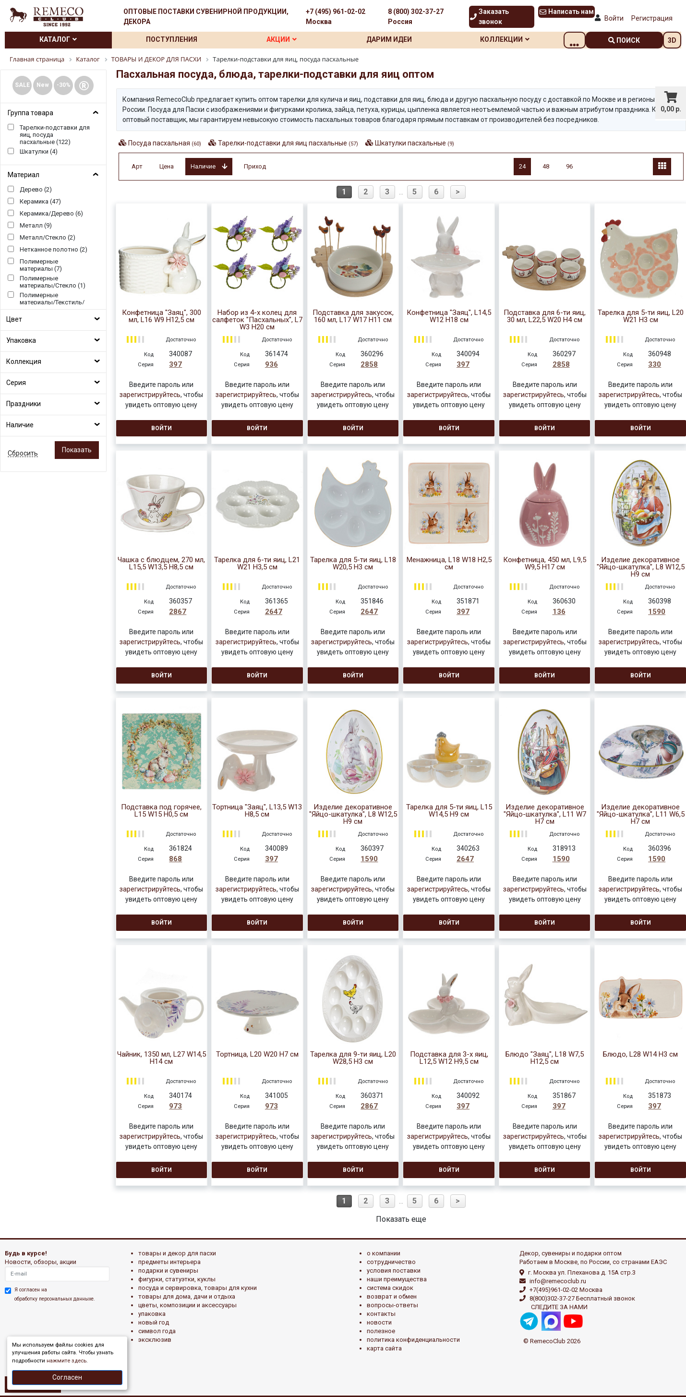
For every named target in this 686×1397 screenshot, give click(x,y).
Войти (614, 18)
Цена (166, 166)
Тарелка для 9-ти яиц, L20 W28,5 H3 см (353, 1058)
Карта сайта (384, 1348)
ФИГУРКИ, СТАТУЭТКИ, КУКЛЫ (177, 1279)
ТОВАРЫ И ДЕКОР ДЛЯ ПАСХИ (177, 1253)
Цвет (14, 319)
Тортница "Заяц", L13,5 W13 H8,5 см (257, 811)
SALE (22, 85)
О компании (383, 1253)
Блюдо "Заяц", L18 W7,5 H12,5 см (544, 1058)
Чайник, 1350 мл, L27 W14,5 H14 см (161, 1058)
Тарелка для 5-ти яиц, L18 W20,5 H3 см (353, 563)
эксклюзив (154, 1339)
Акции (292, 39)
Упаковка (21, 340)
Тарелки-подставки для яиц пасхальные (288, 143)
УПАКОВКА (152, 1313)
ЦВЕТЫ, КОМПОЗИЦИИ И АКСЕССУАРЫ (187, 1305)
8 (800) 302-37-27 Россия (416, 16)
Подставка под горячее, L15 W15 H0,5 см (161, 811)
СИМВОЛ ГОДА (157, 1331)
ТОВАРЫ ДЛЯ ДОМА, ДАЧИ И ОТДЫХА (186, 1296)
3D (672, 40)
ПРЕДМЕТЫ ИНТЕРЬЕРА (169, 1261)
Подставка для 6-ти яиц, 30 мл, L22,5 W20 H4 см (545, 316)
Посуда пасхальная (164, 143)
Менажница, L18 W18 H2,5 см (449, 563)
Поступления (178, 39)
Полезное (381, 1331)
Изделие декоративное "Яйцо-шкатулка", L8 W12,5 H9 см (641, 567)
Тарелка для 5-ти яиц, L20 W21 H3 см (641, 316)
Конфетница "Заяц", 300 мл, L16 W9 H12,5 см (161, 316)
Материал (23, 175)
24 (522, 166)
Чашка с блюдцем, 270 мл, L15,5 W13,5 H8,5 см (161, 563)
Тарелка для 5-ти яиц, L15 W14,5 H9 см (449, 811)
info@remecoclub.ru (558, 1281)
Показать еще (401, 1219)
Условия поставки (394, 1270)
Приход (255, 166)
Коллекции (524, 39)
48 (545, 166)
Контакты (381, 1313)
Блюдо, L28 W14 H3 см (640, 1054)
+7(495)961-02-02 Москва (566, 1289)
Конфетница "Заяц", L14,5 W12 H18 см (449, 316)
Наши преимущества (397, 1279)
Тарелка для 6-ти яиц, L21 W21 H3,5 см (257, 563)
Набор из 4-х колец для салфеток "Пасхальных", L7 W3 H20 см (257, 320)
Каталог (60, 39)
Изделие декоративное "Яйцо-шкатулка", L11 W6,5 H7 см (641, 814)
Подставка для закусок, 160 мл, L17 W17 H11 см (353, 316)
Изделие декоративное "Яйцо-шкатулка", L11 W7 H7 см (545, 814)
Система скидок (390, 1287)
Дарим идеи (404, 39)
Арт (137, 166)
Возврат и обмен (392, 1296)
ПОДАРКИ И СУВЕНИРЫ (168, 1270)
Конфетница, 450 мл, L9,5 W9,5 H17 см (544, 563)
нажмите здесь (66, 1361)
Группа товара (30, 113)
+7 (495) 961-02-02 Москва (335, 16)
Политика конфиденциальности (413, 1339)
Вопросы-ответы (392, 1305)
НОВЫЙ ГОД (153, 1322)
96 (569, 166)
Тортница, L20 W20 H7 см (257, 1054)
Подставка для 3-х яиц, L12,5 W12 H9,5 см (449, 1058)
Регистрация (652, 18)
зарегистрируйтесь (150, 394)
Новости (379, 1322)
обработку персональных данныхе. (54, 1299)
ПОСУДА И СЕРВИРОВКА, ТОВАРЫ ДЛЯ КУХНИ (197, 1287)
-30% (64, 85)
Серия (16, 382)
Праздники (23, 404)
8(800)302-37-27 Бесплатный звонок (582, 1298)
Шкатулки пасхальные (414, 143)
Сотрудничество (391, 1261)
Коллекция (23, 361)
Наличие (20, 425)
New (42, 85)
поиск (624, 40)
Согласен (67, 1377)
